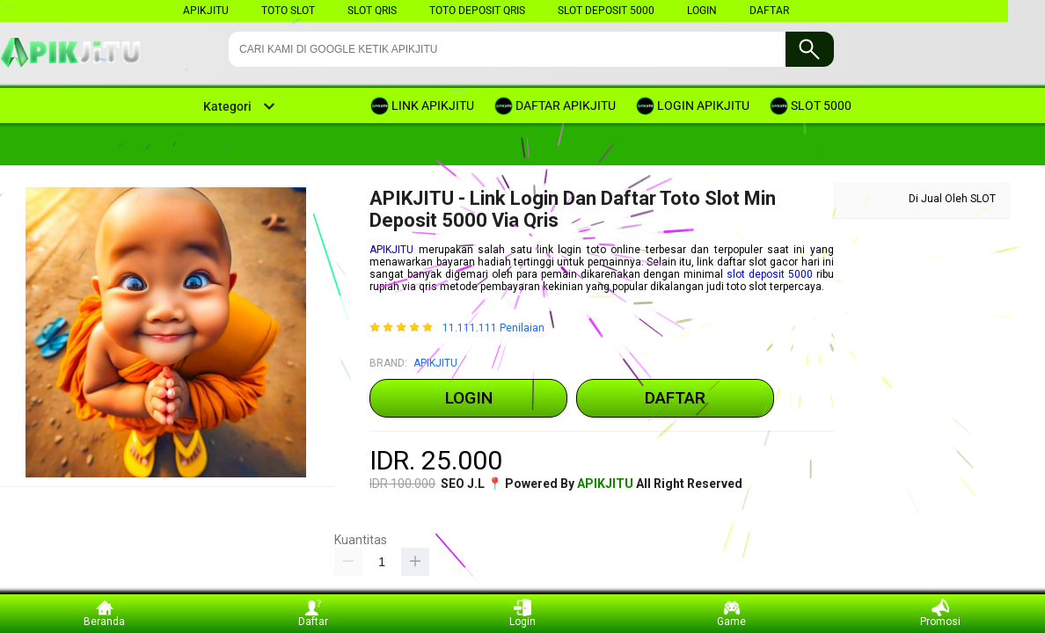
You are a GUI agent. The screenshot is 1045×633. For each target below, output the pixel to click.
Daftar (313, 613)
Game (731, 613)
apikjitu (206, 10)
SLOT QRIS (372, 10)
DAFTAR (769, 10)
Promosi (940, 613)
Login (522, 613)
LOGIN (702, 10)
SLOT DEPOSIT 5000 (606, 10)
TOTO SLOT (288, 10)
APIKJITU (391, 250)
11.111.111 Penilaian (493, 328)
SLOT (983, 199)
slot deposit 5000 (770, 274)
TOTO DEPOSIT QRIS (477, 10)
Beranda (104, 613)
